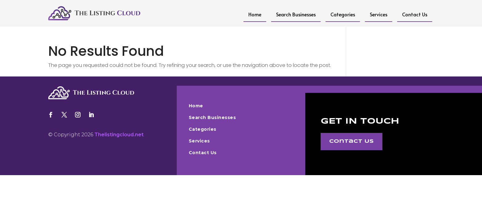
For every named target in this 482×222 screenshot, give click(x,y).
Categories (342, 14)
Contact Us (414, 14)
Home (254, 14)
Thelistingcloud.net (119, 135)
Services (378, 14)
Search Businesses (296, 14)
